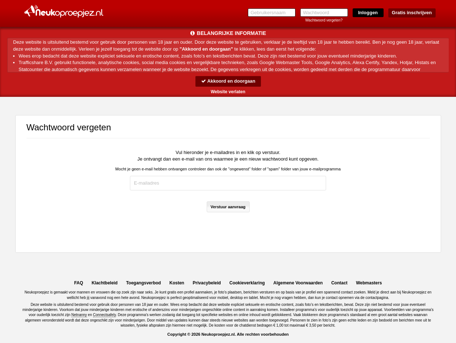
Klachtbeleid (105, 282)
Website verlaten (228, 91)
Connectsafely (104, 315)
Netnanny (79, 315)
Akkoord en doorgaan (227, 81)
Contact (339, 282)
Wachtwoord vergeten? (323, 20)
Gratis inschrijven (412, 12)
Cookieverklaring (247, 282)
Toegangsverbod (143, 282)
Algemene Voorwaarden (298, 282)
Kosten (177, 282)
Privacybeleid (207, 282)
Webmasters (369, 282)
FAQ (78, 282)
